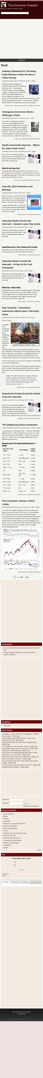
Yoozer (5, 831)
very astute (6, 821)
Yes (15, 862)
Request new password (30, 806)
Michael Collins (14, 317)
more (39, 850)
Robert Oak (13, 81)
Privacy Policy (21, 1014)
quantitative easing (16, 177)
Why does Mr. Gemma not (11, 838)
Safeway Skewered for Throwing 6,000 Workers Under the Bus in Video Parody (19, 74)
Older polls (5, 874)
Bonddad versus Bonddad (10, 767)
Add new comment (19, 105)
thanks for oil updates (10, 826)
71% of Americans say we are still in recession (16, 765)
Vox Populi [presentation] (24, 882)
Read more (37, 105)
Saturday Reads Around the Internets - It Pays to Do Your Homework (17, 264)
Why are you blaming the (11, 843)
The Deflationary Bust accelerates (20, 425)
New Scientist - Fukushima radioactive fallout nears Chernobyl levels (20, 311)
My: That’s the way (9, 835)
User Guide (6, 725)
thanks (5, 816)
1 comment (30, 255)
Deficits (5, 848)
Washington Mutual (24, 136)
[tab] (6, 882)
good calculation (8, 814)
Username (5, 799)
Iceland (12, 250)
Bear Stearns (11, 136)
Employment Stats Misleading (11, 750)
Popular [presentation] (6, 882)
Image (37, 358)
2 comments (29, 214)
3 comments (29, 418)
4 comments (29, 105)
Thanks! (5, 819)
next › (21, 577)
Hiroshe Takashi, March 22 (14, 384)
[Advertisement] (19, 39)
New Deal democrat (16, 428)
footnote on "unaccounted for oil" (14, 823)
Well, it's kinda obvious (10, 828)
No (15, 865)
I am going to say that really (12, 840)
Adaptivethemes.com (28, 1019)
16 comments (29, 387)
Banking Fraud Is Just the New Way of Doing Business (19, 742)
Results (4, 876)
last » (27, 577)
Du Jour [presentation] (14, 882)
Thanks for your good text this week (15, 833)
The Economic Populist (23, 5)
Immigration (7, 845)
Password (5, 803)
